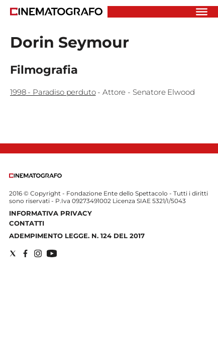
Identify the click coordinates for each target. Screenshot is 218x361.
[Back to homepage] (35, 175)
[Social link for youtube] (52, 253)
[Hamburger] (201, 12)
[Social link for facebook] (25, 253)
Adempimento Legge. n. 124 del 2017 (77, 236)
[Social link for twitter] (13, 253)
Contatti (26, 223)
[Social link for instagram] (38, 253)
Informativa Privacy (50, 213)
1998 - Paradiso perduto (53, 92)
